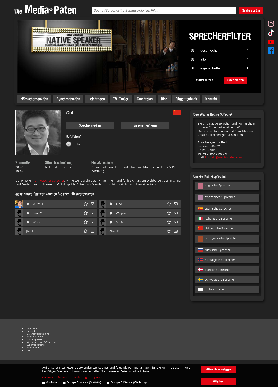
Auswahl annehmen (218, 369)
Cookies (47, 377)
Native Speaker (34, 339)
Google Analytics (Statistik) (84, 382)
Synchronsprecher (36, 344)
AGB (29, 350)
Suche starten (251, 10)
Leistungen (97, 99)
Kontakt (211, 99)
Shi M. (120, 222)
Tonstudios (145, 99)
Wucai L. (38, 222)
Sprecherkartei (34, 347)
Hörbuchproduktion (34, 99)
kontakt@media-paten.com (223, 157)
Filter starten (235, 80)
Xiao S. (120, 204)
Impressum (32, 328)
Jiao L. (30, 231)
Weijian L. (122, 213)
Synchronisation (68, 99)
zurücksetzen (204, 80)
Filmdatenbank (186, 99)
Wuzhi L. (38, 204)
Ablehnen (218, 381)
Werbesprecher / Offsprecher (41, 342)
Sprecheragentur (35, 336)
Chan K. (114, 231)
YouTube (51, 382)
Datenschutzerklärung (38, 333)
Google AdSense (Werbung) (128, 382)
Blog (164, 99)
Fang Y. (37, 213)
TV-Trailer (120, 99)
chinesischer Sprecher (49, 180)
